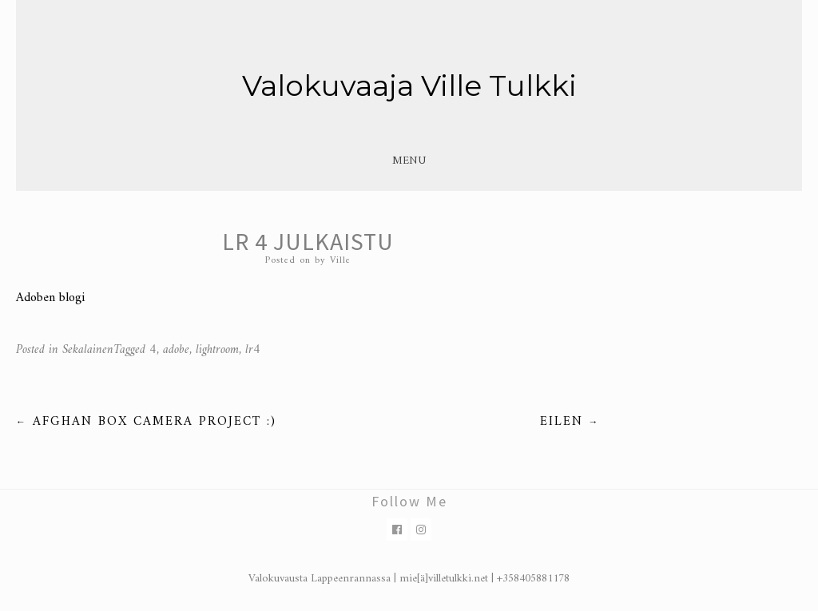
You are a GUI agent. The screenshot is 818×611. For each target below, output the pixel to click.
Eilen (570, 422)
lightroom (217, 350)
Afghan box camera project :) (146, 422)
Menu (409, 161)
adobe (176, 350)
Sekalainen (87, 350)
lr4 (252, 350)
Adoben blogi (50, 298)
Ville (340, 260)
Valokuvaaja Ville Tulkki (409, 85)
